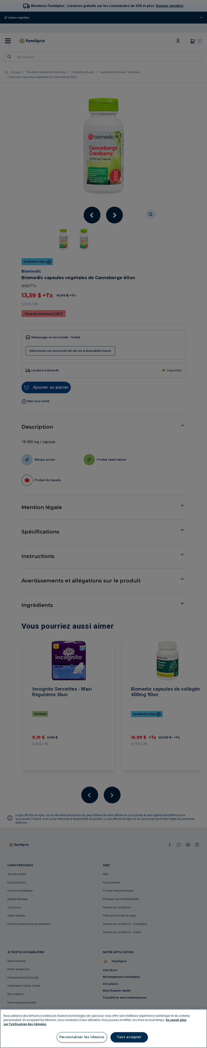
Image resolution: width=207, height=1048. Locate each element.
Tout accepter (129, 1037)
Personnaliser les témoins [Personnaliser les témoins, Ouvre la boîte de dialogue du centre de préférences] (81, 1037)
